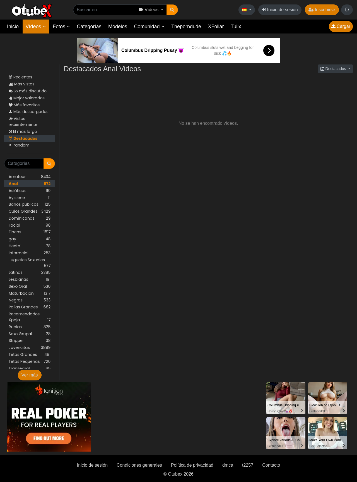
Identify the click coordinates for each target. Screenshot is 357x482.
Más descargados (29, 111)
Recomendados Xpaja (29, 317)
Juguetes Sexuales (29, 263)
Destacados (23, 138)
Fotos (61, 26)
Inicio (13, 26)
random (19, 145)
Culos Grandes (29, 211)
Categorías (89, 26)
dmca (227, 465)
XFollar (216, 26)
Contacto (271, 465)
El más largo (23, 131)
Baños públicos (29, 204)
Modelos (117, 26)
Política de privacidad (192, 465)
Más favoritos (24, 105)
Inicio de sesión (280, 9)
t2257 (247, 465)
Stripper (29, 341)
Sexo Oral (29, 286)
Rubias (29, 327)
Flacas (29, 232)
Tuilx (236, 26)
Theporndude (186, 26)
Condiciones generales (139, 465)
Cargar (340, 26)
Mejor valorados (27, 98)
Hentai (29, 246)
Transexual (29, 368)
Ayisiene (29, 198)
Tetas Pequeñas (29, 362)
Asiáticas (29, 191)
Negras (29, 300)
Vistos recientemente (23, 121)
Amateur (29, 177)
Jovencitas (29, 348)
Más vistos (21, 84)
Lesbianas (29, 279)
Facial (29, 225)
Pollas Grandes (29, 307)
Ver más (29, 375)
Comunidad (149, 26)
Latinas (29, 272)
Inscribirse (321, 9)
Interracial (29, 253)
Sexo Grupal (29, 334)
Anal (29, 184)
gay (29, 239)
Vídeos (35, 26)
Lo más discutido (28, 91)
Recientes (20, 77)
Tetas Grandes (29, 355)
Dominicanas (29, 218)
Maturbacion (29, 293)
